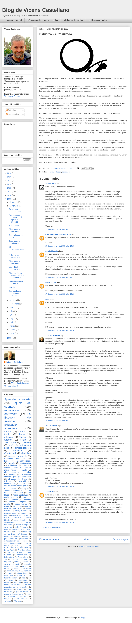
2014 (9, 181)
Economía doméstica (14, 459)
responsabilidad (11, 488)
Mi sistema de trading (73, 20)
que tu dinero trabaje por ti (16, 486)
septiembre (14, 304)
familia (25, 527)
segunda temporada (13, 490)
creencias (27, 499)
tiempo (6, 599)
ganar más (8, 575)
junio (11, 315)
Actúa (17, 545)
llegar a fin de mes (12, 585)
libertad (17, 532)
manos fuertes (21, 504)
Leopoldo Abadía (15, 552)
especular (27, 571)
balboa (17, 562)
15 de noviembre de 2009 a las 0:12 (59, 229)
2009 (9, 199)
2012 (9, 188)
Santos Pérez (50, 183)
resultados (66, 172)
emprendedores (23, 448)
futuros (7, 431)
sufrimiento (12, 465)
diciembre (13, 202)
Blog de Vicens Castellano (35, 10)
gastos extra (22, 575)
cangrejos (8, 527)
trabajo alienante (20, 599)
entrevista (10, 414)
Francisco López (24, 550)
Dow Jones (24, 548)
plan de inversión (10, 539)
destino (25, 566)
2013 (9, 184)
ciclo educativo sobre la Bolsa (17, 472)
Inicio (86, 539)
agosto (12, 307)
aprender (27, 497)
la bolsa (23, 484)
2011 (9, 192)
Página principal (14, 20)
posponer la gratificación (13, 594)
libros (26, 582)
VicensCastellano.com (20, 383)
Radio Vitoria (23, 557)
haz (23, 578)
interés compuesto (17, 456)
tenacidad (23, 596)
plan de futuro (22, 592)
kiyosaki (22, 481)
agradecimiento (10, 522)
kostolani (17, 582)
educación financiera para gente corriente (17, 475)
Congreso (24, 513)
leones (21, 431)
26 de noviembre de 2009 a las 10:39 (59, 523)
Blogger (83, 618)
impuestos (23, 580)
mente (17, 536)
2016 (9, 173)
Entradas (11, 110)
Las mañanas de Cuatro (17, 491)
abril (11, 322)
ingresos (7, 582)
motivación (11, 410)
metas (25, 536)
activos (7, 468)
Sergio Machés (51, 251)
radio (29, 594)
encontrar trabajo (23, 461)
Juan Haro (10, 442)
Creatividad (10, 453)
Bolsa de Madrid (10, 513)
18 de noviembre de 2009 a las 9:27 (59, 421)
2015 (9, 177)
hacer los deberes (11, 578)
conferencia (13, 499)
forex (6, 529)
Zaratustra (49, 491)
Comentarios (12, 114)
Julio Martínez (51, 426)
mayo (12, 318)
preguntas (17, 506)
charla (24, 470)
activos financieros (21, 520)
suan (47, 299)
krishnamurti (9, 484)
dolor (17, 527)
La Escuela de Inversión (17, 417)
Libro (25, 465)
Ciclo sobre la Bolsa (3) (14, 242)
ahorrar (8, 440)
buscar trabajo (22, 525)
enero (12, 333)
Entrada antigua (120, 539)
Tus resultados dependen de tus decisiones (16, 293)
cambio (25, 562)
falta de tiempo (22, 573)
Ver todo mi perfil (11, 386)
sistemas (11, 596)
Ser (5, 559)
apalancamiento (11, 497)
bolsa (22, 434)
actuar (24, 559)
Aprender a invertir (17, 399)
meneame (8, 536)
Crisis (23, 440)
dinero (12, 474)
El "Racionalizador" (16, 249)
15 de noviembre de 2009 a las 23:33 (59, 277)
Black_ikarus (50, 282)
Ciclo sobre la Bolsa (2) (14, 262)
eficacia (50, 172)
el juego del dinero (17, 479)
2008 (9, 338)
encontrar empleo (17, 502)
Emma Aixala (9, 550)
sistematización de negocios (15, 541)
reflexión (8, 437)
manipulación (25, 463)
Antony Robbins (21, 511)
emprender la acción (22, 569)
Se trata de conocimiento (15, 210)
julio (11, 311)
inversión (11, 463)
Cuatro (22, 437)
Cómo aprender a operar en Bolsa (42, 20)
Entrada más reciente (49, 539)
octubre (12, 300)
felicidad (7, 481)
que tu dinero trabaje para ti (17, 507)
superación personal (12, 543)
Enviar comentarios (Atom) (89, 546)
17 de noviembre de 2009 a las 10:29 (59, 294)
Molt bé (12, 287)
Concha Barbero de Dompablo (58, 234)
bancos (7, 461)
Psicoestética (9, 557)
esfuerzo (58, 172)
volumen (7, 601)
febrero (12, 330)
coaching (26, 442)
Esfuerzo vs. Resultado (14, 256)
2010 (9, 195)
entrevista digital (13, 571)
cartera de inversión (12, 564)
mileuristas (8, 589)
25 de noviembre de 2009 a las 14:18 (59, 486)
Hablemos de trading (98, 20)
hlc (30, 578)
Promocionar (22, 555)
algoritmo (7, 562)
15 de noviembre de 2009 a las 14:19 (59, 246)
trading (7, 434)
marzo (12, 326)
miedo (6, 506)
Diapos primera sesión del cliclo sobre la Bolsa (16, 275)
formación (17, 450)
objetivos (20, 589)
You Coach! (14, 225)
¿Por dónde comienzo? (14, 268)
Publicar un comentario (52, 528)
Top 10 (15, 559)
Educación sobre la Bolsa (16, 282)
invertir (7, 504)
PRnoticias (17, 601)
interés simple (17, 529)
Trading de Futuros (12, 96)
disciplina (26, 453)
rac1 (11, 445)
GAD (6, 516)
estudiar (10, 573)
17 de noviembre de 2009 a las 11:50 (59, 330)
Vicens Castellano (52, 335)
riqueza (24, 488)
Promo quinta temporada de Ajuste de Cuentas (16, 218)
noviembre (14, 206)
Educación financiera (11, 426)
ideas (10, 580)
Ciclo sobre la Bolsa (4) (14, 230)
